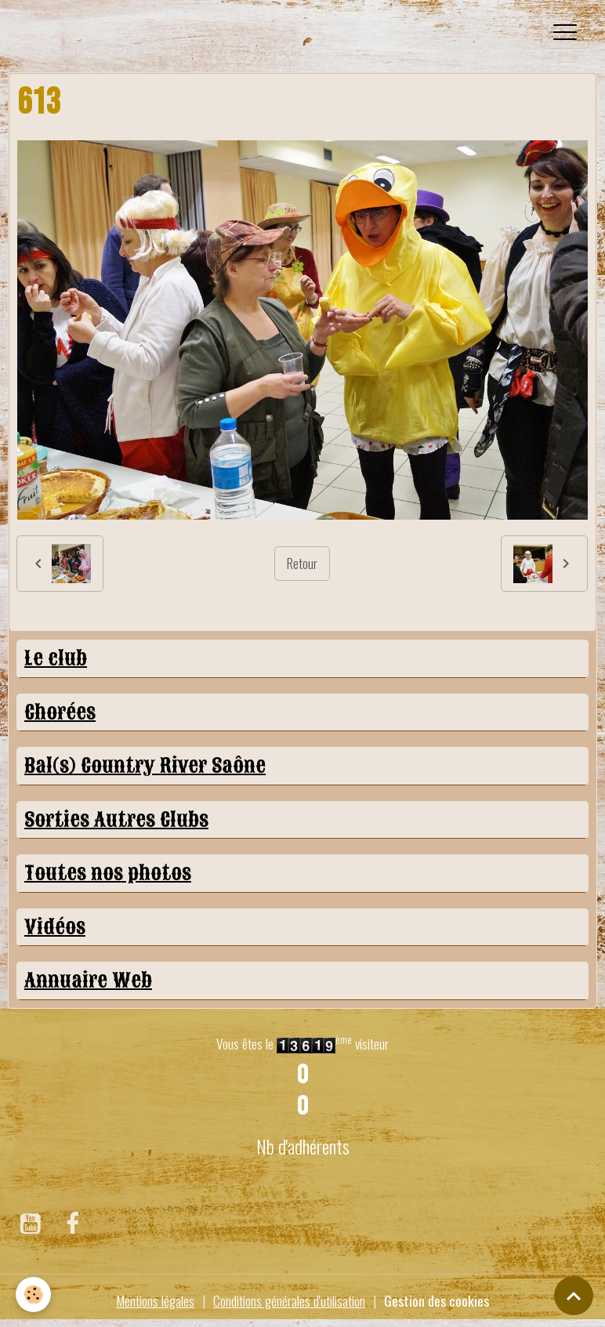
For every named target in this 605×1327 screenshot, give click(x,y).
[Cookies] (33, 1294)
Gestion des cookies (436, 1300)
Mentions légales (155, 1300)
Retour (302, 563)
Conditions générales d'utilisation (289, 1300)
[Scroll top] (573, 1295)
